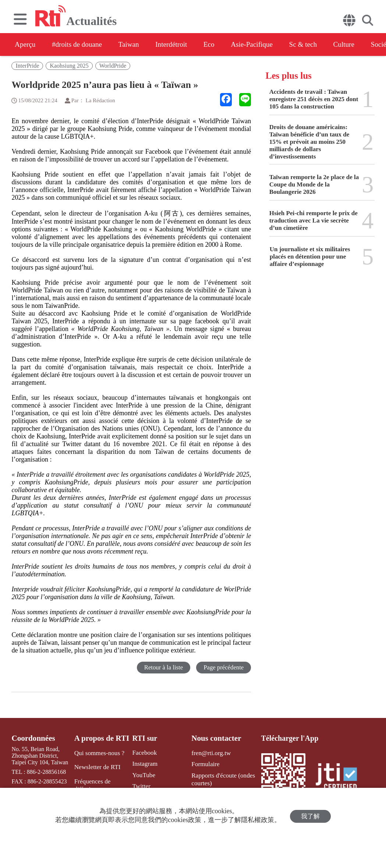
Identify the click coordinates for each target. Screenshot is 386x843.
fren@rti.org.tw (208, 753)
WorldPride (112, 66)
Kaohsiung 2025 (69, 66)
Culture (367, 44)
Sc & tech (323, 44)
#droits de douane (81, 44)
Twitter (138, 785)
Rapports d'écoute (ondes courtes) (219, 777)
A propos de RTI (101, 738)
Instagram (142, 763)
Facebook (141, 753)
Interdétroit (182, 44)
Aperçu (25, 44)
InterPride (27, 66)
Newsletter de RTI (96, 766)
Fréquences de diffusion (92, 783)
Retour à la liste (162, 667)
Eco (223, 44)
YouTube (141, 774)
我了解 (310, 815)
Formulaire (203, 763)
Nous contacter (213, 738)
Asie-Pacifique (269, 44)
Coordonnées (32, 738)
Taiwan (136, 44)
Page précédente (223, 667)
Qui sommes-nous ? (98, 753)
